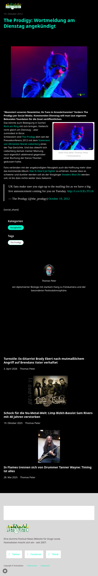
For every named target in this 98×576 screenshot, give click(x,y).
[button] (5, 571)
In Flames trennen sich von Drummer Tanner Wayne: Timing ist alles (48, 470)
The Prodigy (28, 136)
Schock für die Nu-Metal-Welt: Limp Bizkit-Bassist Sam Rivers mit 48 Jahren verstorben (48, 416)
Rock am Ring (11, 126)
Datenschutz (32, 565)
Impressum (45, 565)
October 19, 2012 (59, 198)
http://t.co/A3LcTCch (80, 191)
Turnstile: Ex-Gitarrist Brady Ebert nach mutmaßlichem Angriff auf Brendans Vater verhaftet (44, 361)
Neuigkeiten (16, 227)
